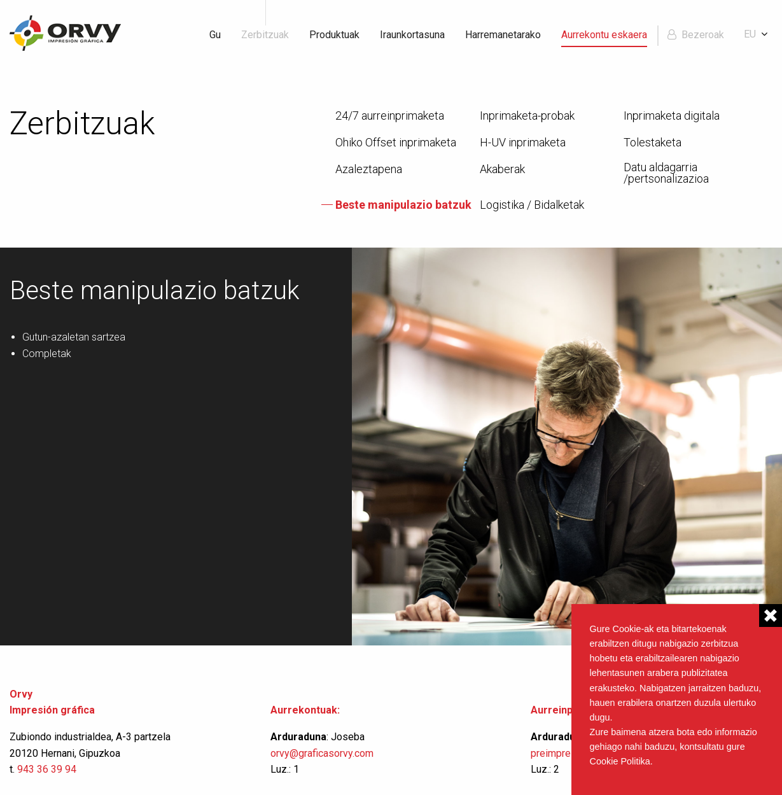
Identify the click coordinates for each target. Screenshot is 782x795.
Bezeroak (702, 35)
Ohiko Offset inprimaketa (395, 142)
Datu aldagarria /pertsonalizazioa (666, 173)
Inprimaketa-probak (527, 116)
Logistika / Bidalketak (532, 205)
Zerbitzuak (265, 35)
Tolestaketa (652, 142)
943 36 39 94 (46, 769)
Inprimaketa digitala (672, 116)
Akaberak (502, 169)
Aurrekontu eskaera (604, 35)
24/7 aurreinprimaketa (389, 116)
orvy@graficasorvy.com (323, 753)
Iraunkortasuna (412, 35)
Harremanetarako (503, 35)
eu (750, 34)
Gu (215, 35)
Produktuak (334, 35)
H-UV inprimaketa (523, 142)
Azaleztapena (368, 169)
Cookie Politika (620, 761)
